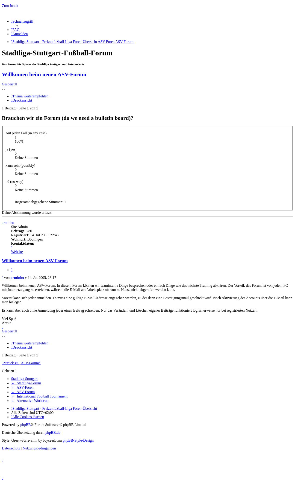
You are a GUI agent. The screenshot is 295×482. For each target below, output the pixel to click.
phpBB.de (52, 432)
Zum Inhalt (10, 6)
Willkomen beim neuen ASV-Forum (44, 74)
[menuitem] (15, 30)
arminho (8, 223)
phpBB (25, 425)
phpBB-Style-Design (78, 440)
